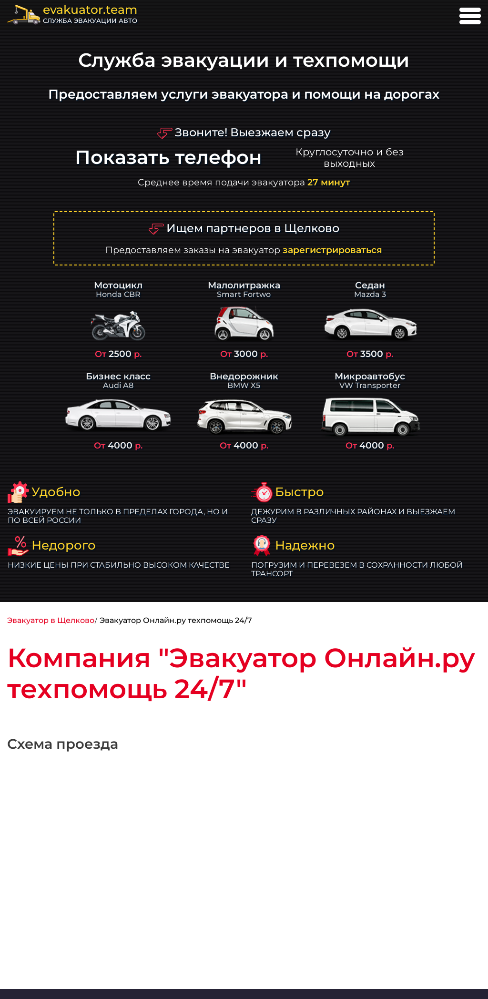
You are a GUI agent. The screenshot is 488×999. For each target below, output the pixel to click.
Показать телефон (168, 157)
